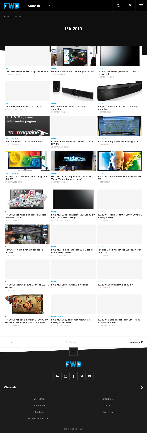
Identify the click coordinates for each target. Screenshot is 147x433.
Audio (15, 138)
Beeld (7, 68)
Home (6, 16)
